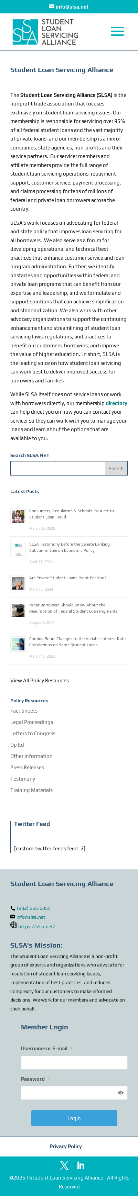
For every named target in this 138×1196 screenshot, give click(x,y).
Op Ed (17, 745)
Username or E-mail (46, 1048)
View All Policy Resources (39, 680)
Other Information (31, 756)
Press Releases (27, 767)
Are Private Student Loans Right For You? (67, 577)
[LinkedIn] (80, 1166)
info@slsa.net (31, 917)
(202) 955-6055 (33, 908)
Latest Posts (24, 491)
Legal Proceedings (31, 722)
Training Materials (31, 790)
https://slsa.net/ (36, 926)
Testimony (22, 779)
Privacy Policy (66, 1146)
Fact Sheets (24, 711)
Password (35, 1079)
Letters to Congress (32, 733)
